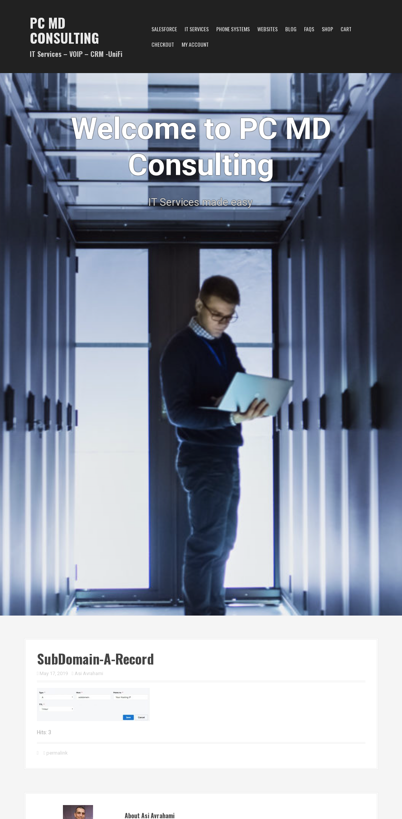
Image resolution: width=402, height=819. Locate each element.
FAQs (309, 29)
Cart (346, 29)
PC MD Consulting (64, 29)
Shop (327, 29)
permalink (56, 753)
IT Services (197, 29)
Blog (291, 29)
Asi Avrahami (89, 673)
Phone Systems (233, 29)
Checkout (162, 44)
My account (195, 44)
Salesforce (164, 29)
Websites (267, 29)
